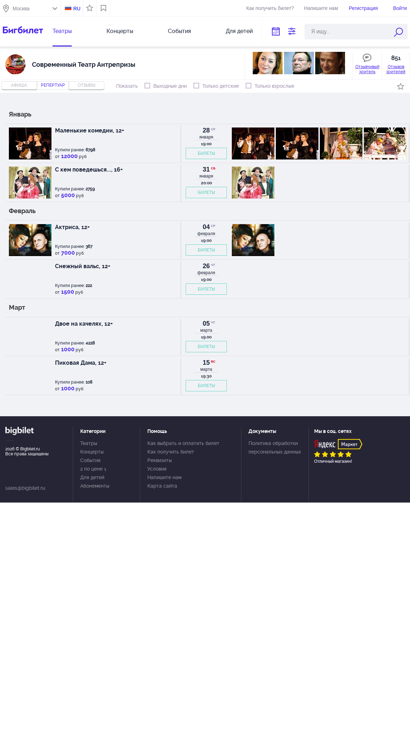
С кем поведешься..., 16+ (89, 169)
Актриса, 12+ (72, 227)
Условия (156, 469)
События (179, 31)
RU (76, 8)
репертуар (53, 85)
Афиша (19, 85)
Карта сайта (162, 486)
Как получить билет (170, 452)
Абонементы (94, 486)
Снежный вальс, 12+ (82, 266)
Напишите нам (321, 8)
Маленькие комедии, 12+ (89, 130)
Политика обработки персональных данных (274, 447)
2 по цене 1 (93, 469)
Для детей (239, 31)
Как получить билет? (270, 8)
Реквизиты (159, 460)
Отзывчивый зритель (367, 69)
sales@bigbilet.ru (25, 488)
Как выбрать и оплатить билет (183, 443)
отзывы (86, 85)
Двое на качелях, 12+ (84, 323)
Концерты (119, 31)
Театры (62, 31)
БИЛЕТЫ (206, 153)
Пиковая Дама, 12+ (80, 362)
